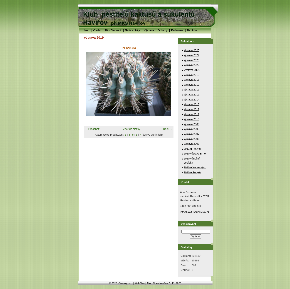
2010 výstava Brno (195, 153)
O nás (97, 30)
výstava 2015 (191, 94)
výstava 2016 (191, 89)
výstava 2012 (191, 109)
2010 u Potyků (192, 172)
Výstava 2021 (192, 69)
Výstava (149, 30)
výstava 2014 (191, 99)
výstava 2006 (191, 138)
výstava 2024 (191, 55)
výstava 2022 (191, 64)
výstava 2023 (191, 60)
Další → (168, 128)
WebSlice (140, 283)
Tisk (149, 283)
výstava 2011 (191, 114)
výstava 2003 (191, 143)
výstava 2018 (191, 79)
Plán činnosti (112, 30)
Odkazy (162, 30)
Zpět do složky (131, 128)
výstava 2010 (191, 119)
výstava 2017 (191, 84)
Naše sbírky (132, 30)
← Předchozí (92, 128)
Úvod (86, 30)
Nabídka (192, 30)
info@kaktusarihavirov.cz (194, 212)
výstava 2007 (191, 133)
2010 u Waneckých (195, 167)
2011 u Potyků (192, 148)
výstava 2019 (191, 74)
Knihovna (177, 30)
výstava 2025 (191, 50)
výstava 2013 (191, 104)
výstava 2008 (191, 128)
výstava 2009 (191, 124)
